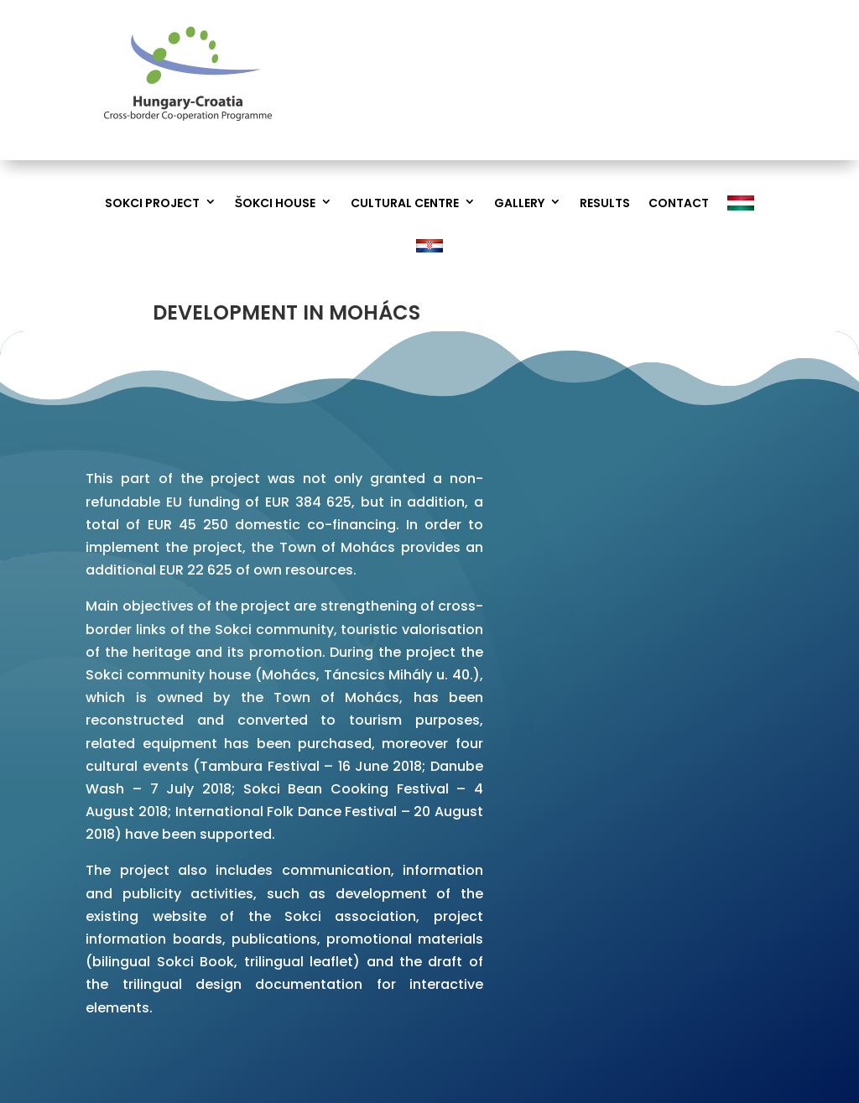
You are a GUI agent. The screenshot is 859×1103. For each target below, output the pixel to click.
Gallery (519, 203)
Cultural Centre (405, 203)
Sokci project (152, 203)
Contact (678, 203)
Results (605, 203)
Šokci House (275, 203)
